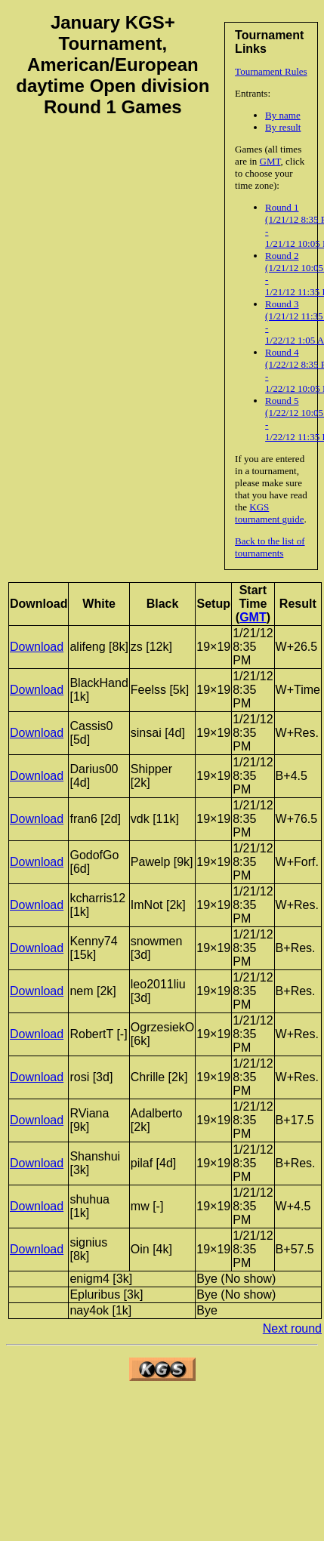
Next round (292, 1328)
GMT (270, 161)
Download (36, 646)
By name (283, 115)
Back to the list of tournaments (269, 547)
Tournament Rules (271, 71)
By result (283, 127)
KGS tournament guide (269, 513)
